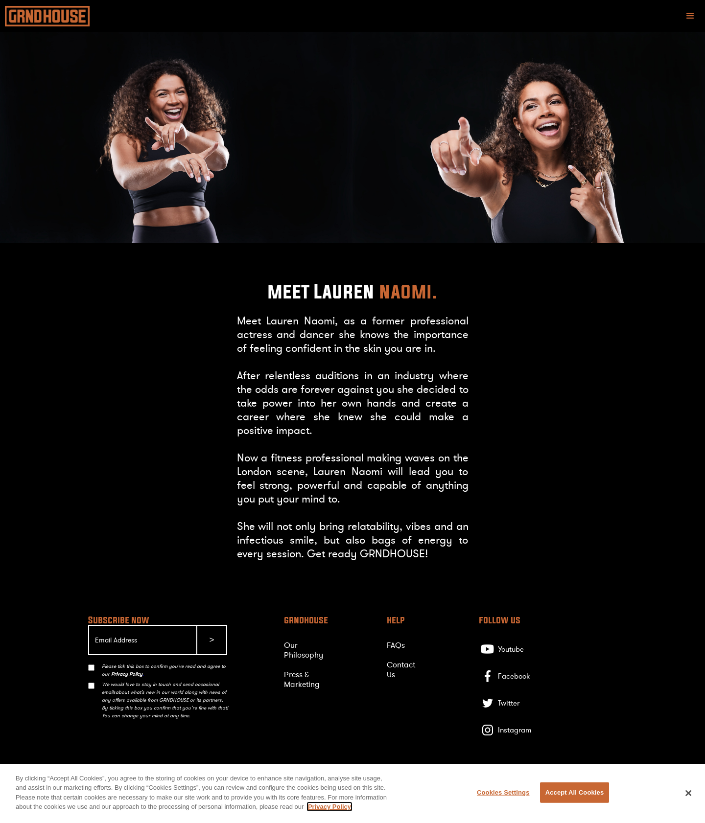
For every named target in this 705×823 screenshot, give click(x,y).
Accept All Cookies (574, 792)
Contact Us (401, 670)
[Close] (689, 793)
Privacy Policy (329, 806)
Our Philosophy (303, 650)
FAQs (396, 645)
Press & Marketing (302, 679)
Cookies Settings (503, 792)
